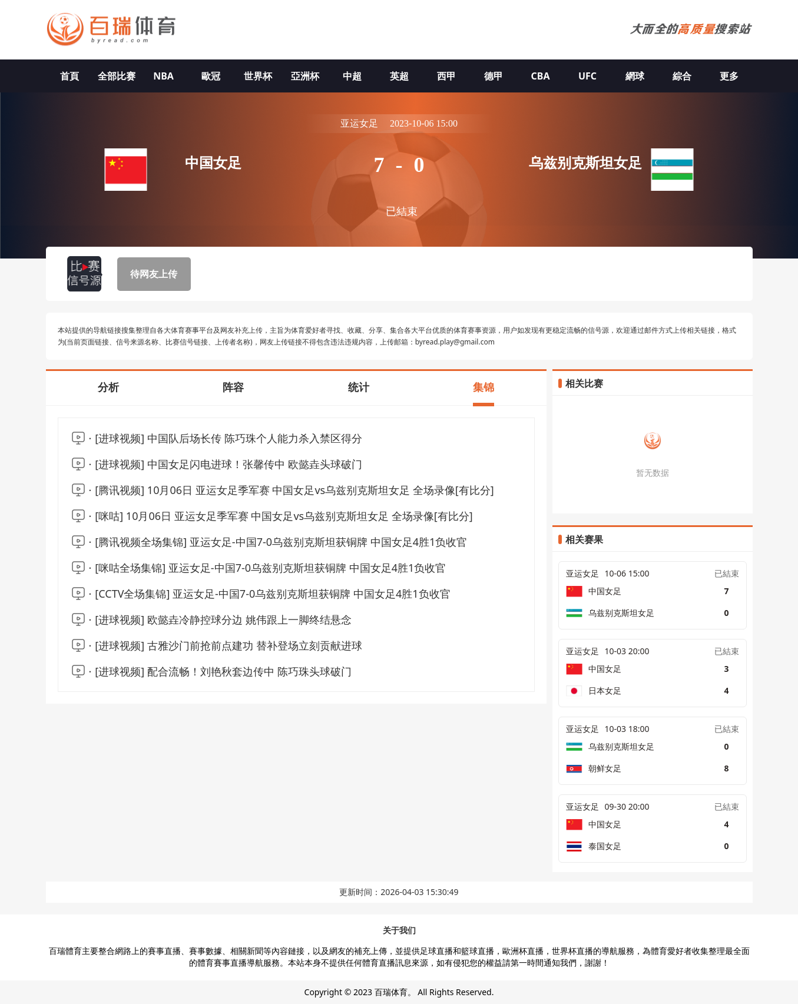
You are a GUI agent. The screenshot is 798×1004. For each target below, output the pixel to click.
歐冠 (210, 75)
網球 (634, 75)
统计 (358, 387)
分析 (108, 387)
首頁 (69, 75)
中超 (352, 75)
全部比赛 (116, 75)
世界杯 (258, 75)
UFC (587, 75)
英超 (399, 75)
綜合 (682, 75)
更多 (729, 75)
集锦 (483, 387)
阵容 (233, 387)
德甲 (493, 75)
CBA (540, 75)
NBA (163, 75)
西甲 (446, 75)
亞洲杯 (305, 75)
